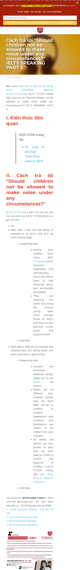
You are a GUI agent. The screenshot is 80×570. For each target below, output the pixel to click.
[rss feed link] (72, 541)
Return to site (13, 541)
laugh (66, 261)
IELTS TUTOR (13, 160)
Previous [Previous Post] (10, 523)
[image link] (40, 30)
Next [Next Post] (43, 523)
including (45, 194)
